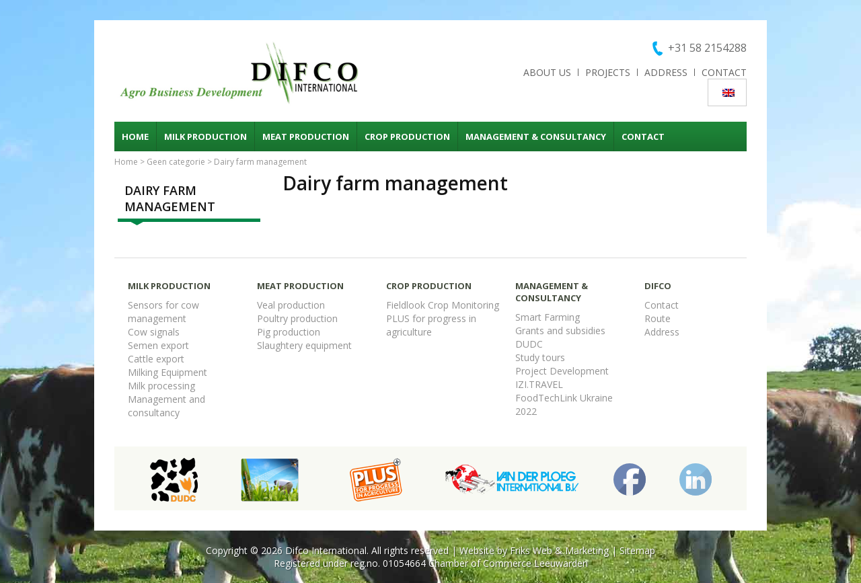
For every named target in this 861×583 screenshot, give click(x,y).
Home (135, 136)
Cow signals (154, 331)
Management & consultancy (535, 136)
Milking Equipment (167, 372)
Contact (724, 72)
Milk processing (161, 385)
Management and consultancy (166, 406)
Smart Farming (547, 317)
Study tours (540, 357)
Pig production (288, 331)
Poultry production (297, 318)
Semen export (158, 345)
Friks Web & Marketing (559, 550)
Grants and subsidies (560, 330)
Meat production (305, 136)
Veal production (291, 305)
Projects (607, 72)
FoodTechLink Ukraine (564, 397)
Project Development (562, 370)
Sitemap (637, 550)
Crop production (407, 136)
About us (547, 72)
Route (657, 318)
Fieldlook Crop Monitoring (442, 305)
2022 (526, 411)
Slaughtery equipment (304, 345)
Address (665, 72)
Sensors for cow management (163, 312)
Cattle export (156, 358)
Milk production (205, 136)
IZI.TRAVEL (539, 384)
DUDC (529, 344)
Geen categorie (176, 161)
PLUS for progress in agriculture (431, 325)
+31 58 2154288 (707, 47)
